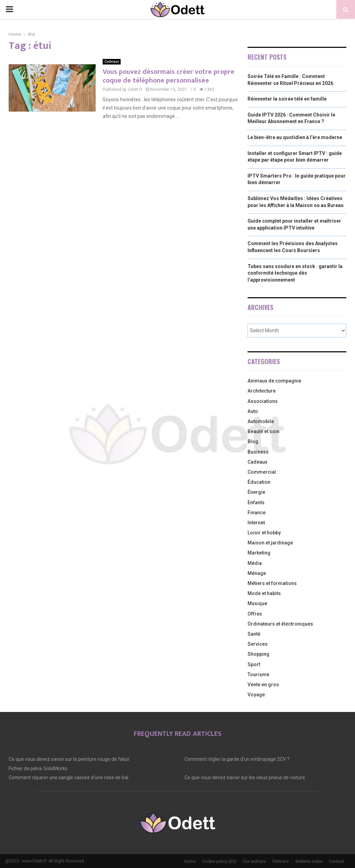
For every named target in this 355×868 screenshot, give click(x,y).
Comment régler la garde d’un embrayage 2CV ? (236, 759)
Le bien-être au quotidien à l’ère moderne (295, 137)
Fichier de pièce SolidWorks (38, 768)
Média (255, 563)
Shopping (258, 654)
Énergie (256, 492)
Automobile (261, 421)
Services (258, 644)
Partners (280, 861)
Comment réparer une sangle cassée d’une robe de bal (68, 777)
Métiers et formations (272, 583)
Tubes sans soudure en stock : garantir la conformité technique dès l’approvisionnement (295, 273)
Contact (336, 861)
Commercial (262, 472)
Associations (263, 401)
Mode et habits (264, 593)
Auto (253, 411)
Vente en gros (263, 684)
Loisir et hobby (264, 532)
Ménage (257, 573)
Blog (253, 441)
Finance (257, 512)
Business (258, 452)
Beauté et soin (263, 431)
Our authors (254, 861)
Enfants (256, 502)
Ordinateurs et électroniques (280, 624)
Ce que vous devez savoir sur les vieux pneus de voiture (244, 777)
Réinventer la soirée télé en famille (287, 99)
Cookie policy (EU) (219, 861)
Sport (254, 664)
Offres (255, 614)
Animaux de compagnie (274, 381)
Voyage (256, 694)
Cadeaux (111, 61)
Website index (308, 861)
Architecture (262, 391)
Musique (257, 603)
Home (190, 861)
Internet (256, 522)
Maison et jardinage (270, 542)
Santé (254, 634)
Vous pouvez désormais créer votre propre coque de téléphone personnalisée (168, 76)
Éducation (259, 482)
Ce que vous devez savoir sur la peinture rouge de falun (69, 759)
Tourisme (258, 674)
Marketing (259, 553)
